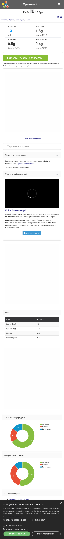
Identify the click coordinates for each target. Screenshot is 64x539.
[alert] (32, 519)
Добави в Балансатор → (25, 58)
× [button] (61, 503)
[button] (32, 529)
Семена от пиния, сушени (19, 499)
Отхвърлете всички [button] (46, 534)
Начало (4, 20)
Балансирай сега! (31, 233)
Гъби (28, 20)
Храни (11, 20)
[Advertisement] (30, 102)
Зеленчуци (20, 20)
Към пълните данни (33, 138)
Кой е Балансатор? (15, 210)
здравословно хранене (25, 164)
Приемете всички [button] (17, 534)
